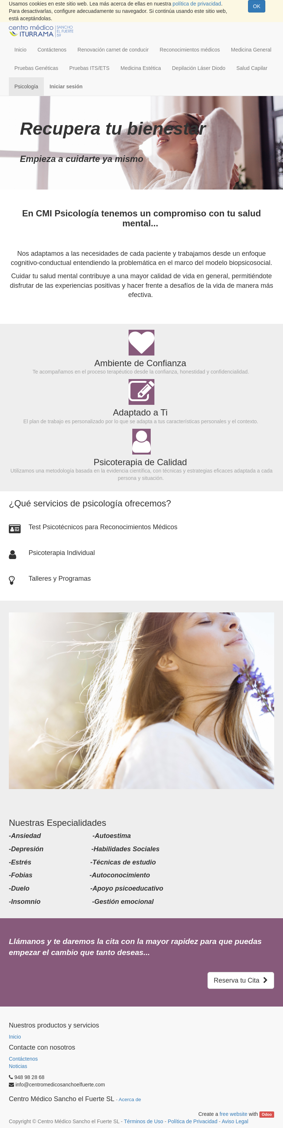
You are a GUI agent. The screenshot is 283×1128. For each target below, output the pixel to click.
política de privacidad (196, 4)
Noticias (18, 1066)
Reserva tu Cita (241, 980)
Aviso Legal (235, 1121)
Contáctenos (23, 1059)
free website (233, 1114)
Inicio (15, 1037)
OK (256, 6)
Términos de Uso (143, 1121)
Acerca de (130, 1099)
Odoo (267, 1114)
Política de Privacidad (192, 1121)
